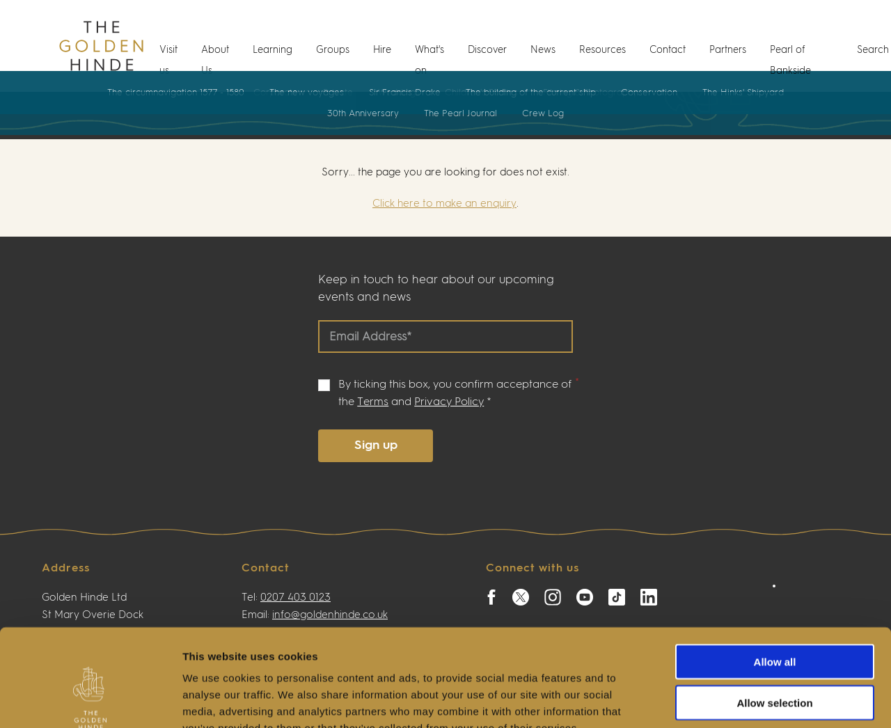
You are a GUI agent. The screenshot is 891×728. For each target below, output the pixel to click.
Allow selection (774, 619)
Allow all (775, 578)
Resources (602, 50)
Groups (332, 50)
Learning (272, 50)
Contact (667, 50)
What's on (429, 60)
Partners (727, 50)
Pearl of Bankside (790, 60)
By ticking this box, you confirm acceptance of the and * (454, 393)
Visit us (168, 60)
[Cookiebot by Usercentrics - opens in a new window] (90, 700)
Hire (382, 50)
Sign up (375, 445)
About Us (215, 60)
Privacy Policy (449, 402)
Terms (372, 402)
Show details (730, 700)
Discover (487, 50)
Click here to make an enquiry (444, 203)
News (542, 50)
